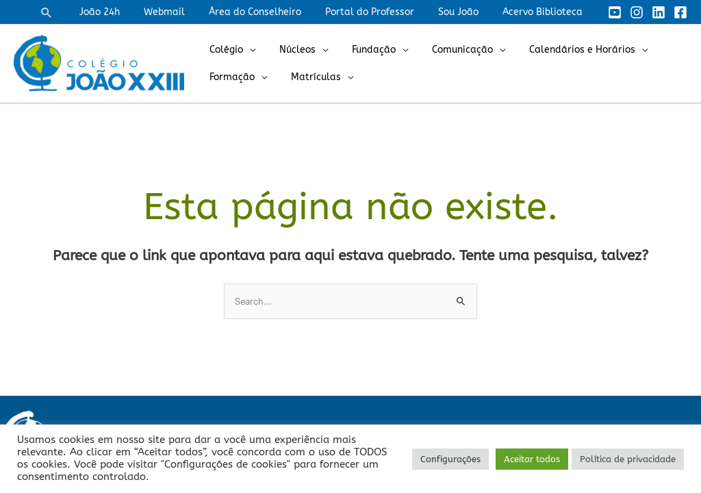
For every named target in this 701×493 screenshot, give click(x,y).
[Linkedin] (658, 12)
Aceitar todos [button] (532, 459)
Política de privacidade (628, 459)
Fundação (362, 49)
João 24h (125, 12)
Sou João (465, 12)
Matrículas (309, 77)
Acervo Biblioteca (545, 12)
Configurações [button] (450, 459)
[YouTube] (615, 12)
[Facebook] (680, 12)
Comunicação (446, 49)
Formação (230, 77)
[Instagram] (636, 12)
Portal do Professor (381, 12)
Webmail (185, 12)
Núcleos (290, 49)
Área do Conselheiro (271, 12)
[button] (75, 12)
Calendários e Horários (561, 49)
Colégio (224, 49)
